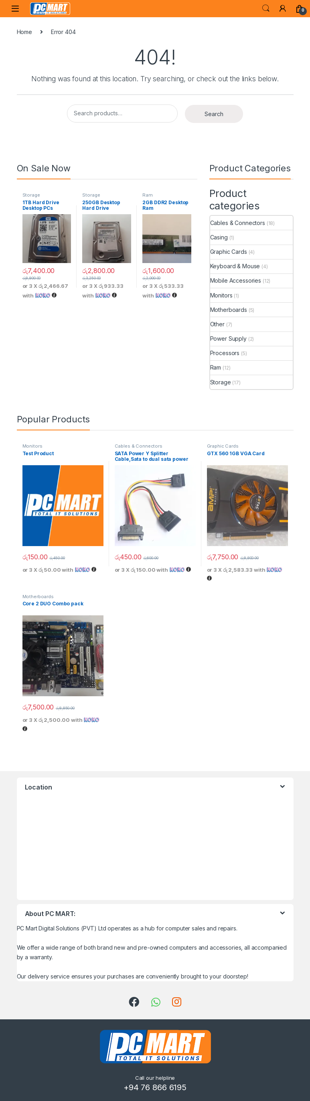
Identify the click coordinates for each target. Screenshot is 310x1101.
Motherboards (228, 309)
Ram (147, 195)
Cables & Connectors (237, 222)
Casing (219, 237)
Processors (225, 353)
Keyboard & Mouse (235, 266)
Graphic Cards (228, 251)
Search (265, 8)
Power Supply (228, 338)
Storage (31, 195)
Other (217, 324)
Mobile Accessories (235, 280)
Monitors (221, 295)
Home (24, 31)
